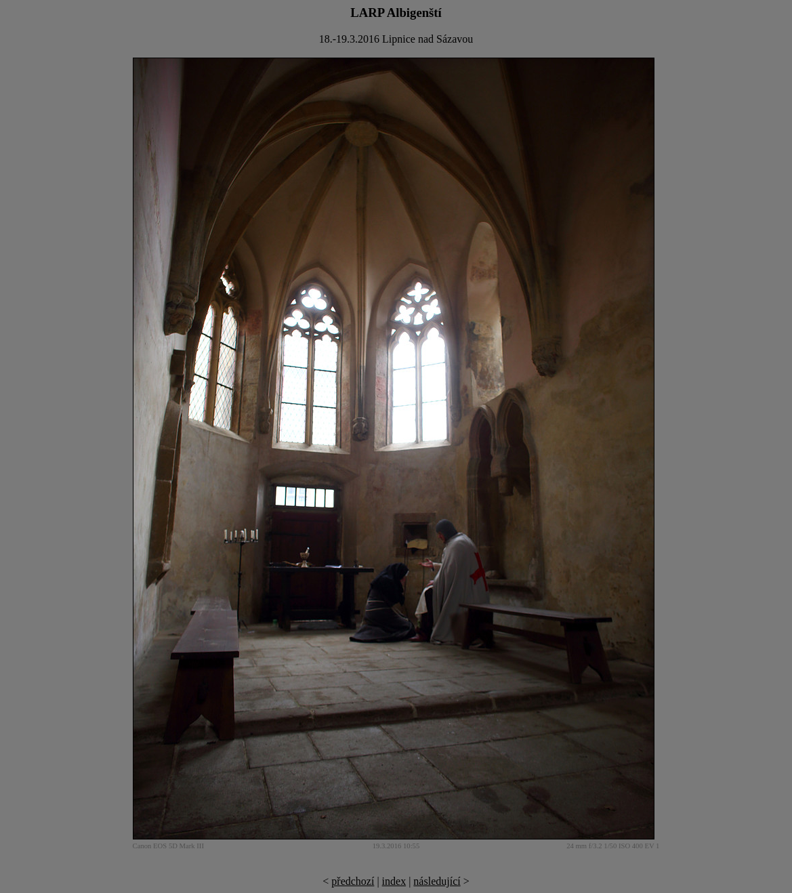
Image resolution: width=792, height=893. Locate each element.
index (394, 881)
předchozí (352, 881)
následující (436, 881)
